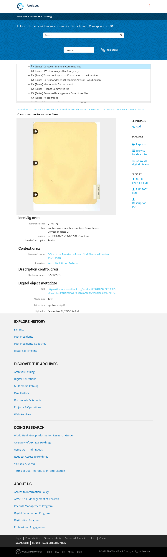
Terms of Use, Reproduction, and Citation (39, 470)
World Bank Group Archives (63, 263)
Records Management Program (33, 506)
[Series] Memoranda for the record (51, 84)
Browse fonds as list (139, 152)
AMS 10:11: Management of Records (36, 499)
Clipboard (107, 50)
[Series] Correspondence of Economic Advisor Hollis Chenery (65, 80)
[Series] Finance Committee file (49, 89)
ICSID (79, 552)
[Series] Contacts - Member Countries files (55, 66)
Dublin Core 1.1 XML (140, 181)
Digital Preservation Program (32, 513)
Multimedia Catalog (26, 386)
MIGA (71, 552)
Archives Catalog (24, 372)
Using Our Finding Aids (28, 449)
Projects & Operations (27, 407)
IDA (57, 552)
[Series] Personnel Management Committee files (59, 93)
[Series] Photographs (44, 97)
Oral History (21, 393)
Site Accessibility (52, 538)
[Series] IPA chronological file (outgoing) (54, 71)
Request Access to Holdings (31, 456)
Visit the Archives (24, 463)
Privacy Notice (32, 538)
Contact (103, 538)
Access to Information (76, 538)
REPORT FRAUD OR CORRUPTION (49, 543)
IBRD (49, 552)
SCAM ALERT (22, 543)
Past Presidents (23, 336)
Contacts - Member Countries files (123, 109)
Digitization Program (26, 520)
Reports (139, 144)
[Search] (83, 35)
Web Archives (22, 414)
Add (138, 126)
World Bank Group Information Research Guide (43, 435)
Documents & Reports (27, 400)
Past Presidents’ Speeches (30, 343)
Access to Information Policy (31, 492)
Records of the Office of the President (36, 109)
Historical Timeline (25, 350)
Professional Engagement (30, 527)
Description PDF (139, 203)
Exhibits (19, 329)
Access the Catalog (41, 16)
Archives (33, 6)
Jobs (93, 538)
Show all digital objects (141, 162)
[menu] (149, 6)
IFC (63, 552)
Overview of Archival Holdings (32, 442)
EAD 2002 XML (140, 191)
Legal (19, 538)
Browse (79, 50)
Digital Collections (25, 379)
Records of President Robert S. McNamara (81, 109)
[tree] (84, 82)
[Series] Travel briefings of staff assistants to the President (64, 75)
